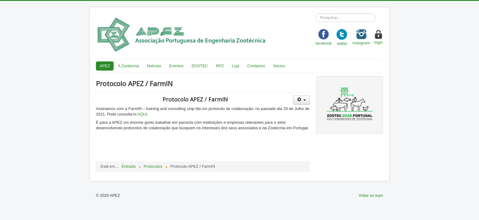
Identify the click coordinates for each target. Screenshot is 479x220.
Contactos (256, 66)
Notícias (154, 66)
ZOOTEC (200, 66)
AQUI (142, 114)
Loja (236, 66)
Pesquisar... (315, 13)
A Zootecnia (128, 66)
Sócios (279, 66)
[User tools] (301, 100)
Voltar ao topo (371, 195)
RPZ (220, 66)
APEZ (105, 66)
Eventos (176, 66)
